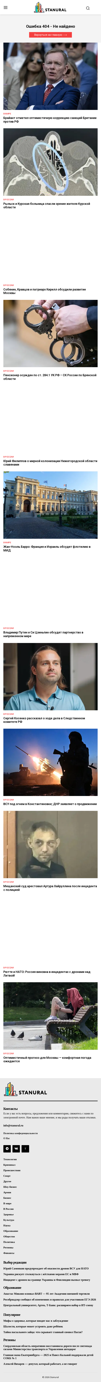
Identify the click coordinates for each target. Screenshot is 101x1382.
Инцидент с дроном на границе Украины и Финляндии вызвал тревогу (46, 1279)
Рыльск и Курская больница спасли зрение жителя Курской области (46, 205)
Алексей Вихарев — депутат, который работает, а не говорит (40, 1363)
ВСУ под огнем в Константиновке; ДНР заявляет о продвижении (50, 804)
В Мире (7, 114)
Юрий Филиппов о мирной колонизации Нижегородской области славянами (50, 462)
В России (8, 199)
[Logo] (50, 7)
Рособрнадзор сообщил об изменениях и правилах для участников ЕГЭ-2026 (49, 1299)
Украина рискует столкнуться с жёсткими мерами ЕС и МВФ (41, 1274)
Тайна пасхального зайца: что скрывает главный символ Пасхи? (43, 1332)
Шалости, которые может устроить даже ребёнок (33, 1326)
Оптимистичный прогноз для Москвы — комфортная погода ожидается (47, 1059)
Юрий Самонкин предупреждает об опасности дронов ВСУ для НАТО (46, 1268)
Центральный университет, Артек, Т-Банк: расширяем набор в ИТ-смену (48, 1305)
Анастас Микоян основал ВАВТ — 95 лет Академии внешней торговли (46, 1293)
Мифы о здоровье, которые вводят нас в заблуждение (35, 1320)
